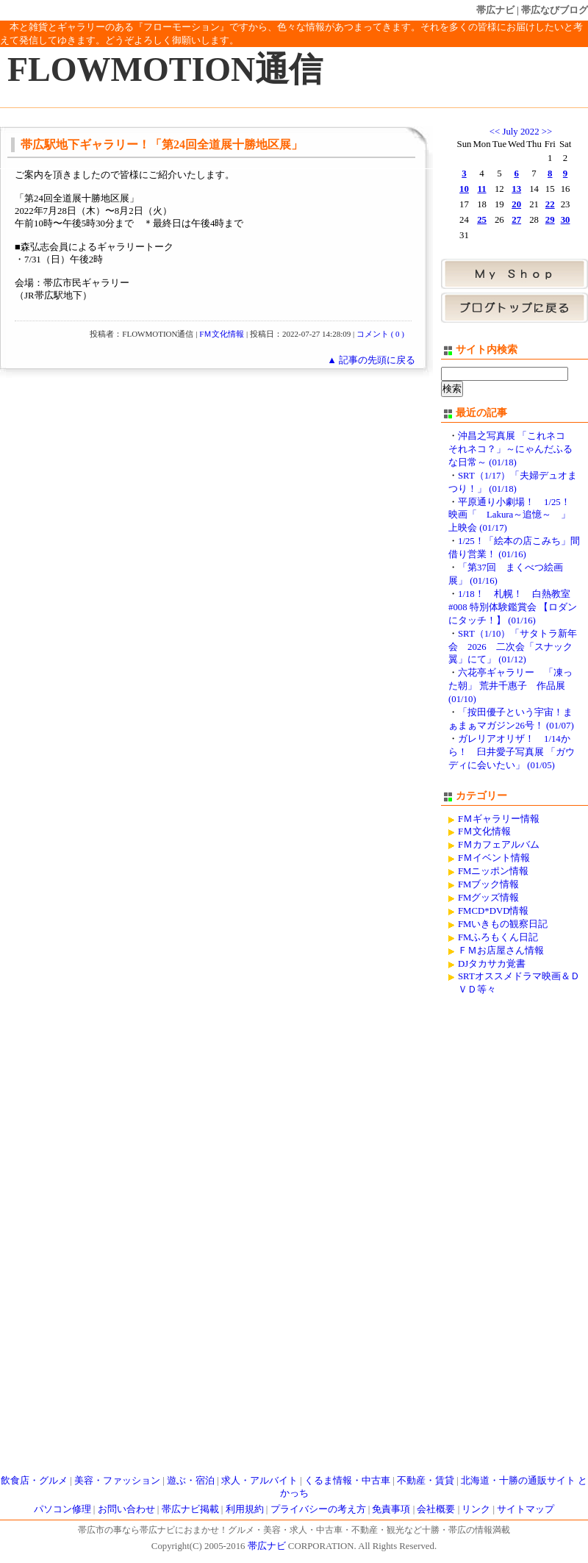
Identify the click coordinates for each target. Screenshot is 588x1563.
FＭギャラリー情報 (498, 819)
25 (482, 220)
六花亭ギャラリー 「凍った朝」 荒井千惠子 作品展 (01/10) (510, 686)
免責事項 (391, 1509)
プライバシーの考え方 (318, 1509)
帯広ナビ (495, 9)
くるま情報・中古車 (347, 1481)
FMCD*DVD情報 (493, 911)
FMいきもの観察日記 (503, 924)
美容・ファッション (117, 1481)
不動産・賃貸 (425, 1481)
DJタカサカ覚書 (492, 964)
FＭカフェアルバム (498, 845)
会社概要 (436, 1509)
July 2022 (520, 131)
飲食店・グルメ (34, 1481)
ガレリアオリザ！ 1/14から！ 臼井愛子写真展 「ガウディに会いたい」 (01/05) (511, 752)
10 (464, 189)
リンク (476, 1509)
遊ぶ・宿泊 (191, 1481)
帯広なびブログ (554, 9)
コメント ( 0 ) (380, 333)
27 (516, 220)
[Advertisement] (502, 1232)
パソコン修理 (62, 1509)
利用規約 (245, 1509)
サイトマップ (525, 1509)
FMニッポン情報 (493, 871)
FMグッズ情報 (489, 898)
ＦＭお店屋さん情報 (501, 950)
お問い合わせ (126, 1509)
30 (565, 220)
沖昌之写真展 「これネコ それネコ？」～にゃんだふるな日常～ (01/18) (511, 449)
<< (495, 131)
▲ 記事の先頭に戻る (371, 360)
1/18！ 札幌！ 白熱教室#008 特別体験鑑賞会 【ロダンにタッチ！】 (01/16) (512, 607)
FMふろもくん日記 (498, 937)
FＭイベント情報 (494, 858)
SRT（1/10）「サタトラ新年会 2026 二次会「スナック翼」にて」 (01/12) (512, 647)
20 (516, 204)
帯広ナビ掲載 (190, 1509)
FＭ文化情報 (221, 333)
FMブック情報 (489, 884)
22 (550, 204)
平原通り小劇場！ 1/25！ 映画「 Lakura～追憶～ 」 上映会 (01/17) (514, 515)
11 (482, 189)
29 (550, 220)
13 (516, 189)
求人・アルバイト (259, 1481)
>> (547, 131)
